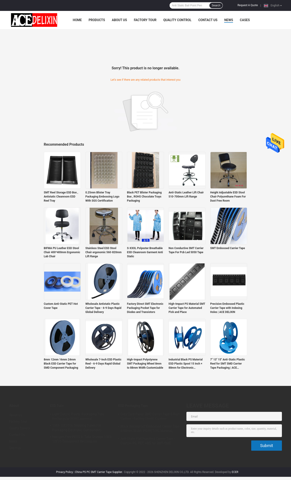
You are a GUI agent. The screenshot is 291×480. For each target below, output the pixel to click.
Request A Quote (248, 5)
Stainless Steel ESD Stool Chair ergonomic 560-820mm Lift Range (103, 252)
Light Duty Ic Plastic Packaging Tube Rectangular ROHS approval (78, 416)
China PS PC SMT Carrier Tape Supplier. (99, 472)
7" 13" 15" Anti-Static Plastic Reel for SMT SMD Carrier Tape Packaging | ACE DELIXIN (227, 364)
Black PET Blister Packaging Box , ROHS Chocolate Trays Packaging (144, 196)
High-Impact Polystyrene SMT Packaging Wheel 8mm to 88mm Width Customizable (145, 363)
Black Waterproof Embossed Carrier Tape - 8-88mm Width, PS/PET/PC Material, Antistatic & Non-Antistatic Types (150, 429)
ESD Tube (57, 406)
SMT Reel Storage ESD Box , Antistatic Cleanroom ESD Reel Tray (61, 196)
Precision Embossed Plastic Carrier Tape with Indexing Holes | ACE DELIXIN (227, 308)
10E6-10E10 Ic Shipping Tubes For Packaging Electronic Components (77, 428)
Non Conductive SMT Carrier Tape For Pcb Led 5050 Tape (186, 250)
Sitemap (15, 448)
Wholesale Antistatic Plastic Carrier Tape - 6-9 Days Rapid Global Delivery (103, 308)
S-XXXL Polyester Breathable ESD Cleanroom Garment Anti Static (145, 252)
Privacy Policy (64, 472)
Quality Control (177, 20)
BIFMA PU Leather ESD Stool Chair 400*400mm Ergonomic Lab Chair (62, 252)
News (228, 20)
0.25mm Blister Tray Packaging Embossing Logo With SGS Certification (102, 196)
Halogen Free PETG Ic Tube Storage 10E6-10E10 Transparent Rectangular (82, 439)
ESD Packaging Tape (133, 406)
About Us (119, 20)
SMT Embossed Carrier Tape (227, 248)
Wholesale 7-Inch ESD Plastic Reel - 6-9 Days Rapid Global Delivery (103, 363)
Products (97, 20)
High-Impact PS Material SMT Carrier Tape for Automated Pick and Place (187, 308)
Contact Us (207, 20)
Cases (245, 20)
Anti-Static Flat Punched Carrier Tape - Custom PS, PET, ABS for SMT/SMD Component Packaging (147, 441)
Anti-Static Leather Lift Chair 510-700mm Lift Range (186, 194)
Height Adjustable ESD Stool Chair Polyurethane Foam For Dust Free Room (228, 196)
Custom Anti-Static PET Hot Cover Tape (61, 306)
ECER (235, 472)
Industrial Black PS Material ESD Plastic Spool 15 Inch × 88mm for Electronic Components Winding (186, 364)
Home (77, 20)
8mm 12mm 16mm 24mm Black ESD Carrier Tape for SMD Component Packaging (61, 363)
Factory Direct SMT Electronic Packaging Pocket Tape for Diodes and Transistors (145, 308)
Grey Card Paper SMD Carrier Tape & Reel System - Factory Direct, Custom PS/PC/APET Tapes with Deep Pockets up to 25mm (150, 417)
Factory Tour (145, 20)
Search (216, 5)
